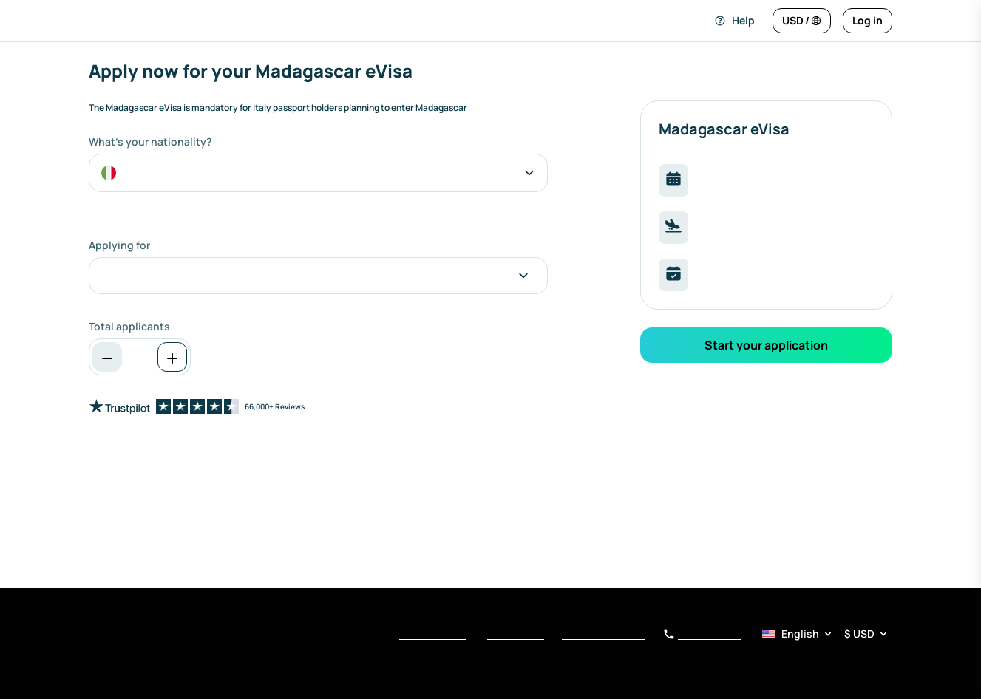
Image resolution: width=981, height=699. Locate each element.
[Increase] (172, 357)
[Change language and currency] (802, 20)
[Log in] (867, 20)
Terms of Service (432, 635)
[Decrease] (107, 357)
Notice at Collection (603, 635)
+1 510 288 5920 (702, 634)
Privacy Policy (515, 635)
